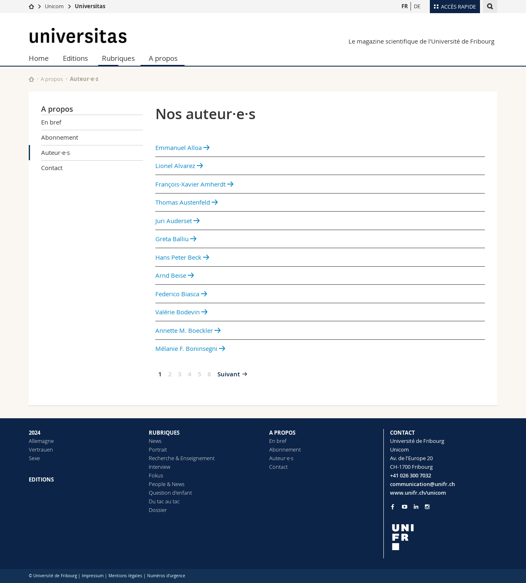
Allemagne (41, 441)
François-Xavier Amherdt (194, 184)
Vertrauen (41, 449)
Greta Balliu (175, 239)
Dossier (158, 510)
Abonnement (59, 137)
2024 (34, 432)
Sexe (34, 458)
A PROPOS (282, 432)
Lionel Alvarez (179, 165)
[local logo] (444, 537)
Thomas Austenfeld (186, 202)
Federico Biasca (181, 294)
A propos (163, 58)
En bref (51, 122)
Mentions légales (125, 575)
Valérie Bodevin (181, 312)
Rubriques (118, 58)
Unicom (54, 6)
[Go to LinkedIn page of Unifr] (416, 506)
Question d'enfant (170, 492)
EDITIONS (41, 479)
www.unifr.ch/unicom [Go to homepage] (418, 492)
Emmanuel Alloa (182, 147)
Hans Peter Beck (182, 257)
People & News (167, 484)
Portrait (158, 449)
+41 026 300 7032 (410, 475)
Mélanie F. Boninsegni (190, 348)
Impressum (93, 575)
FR (404, 6)
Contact (51, 168)
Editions (75, 58)
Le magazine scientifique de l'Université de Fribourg (421, 41)
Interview (159, 466)
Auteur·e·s (55, 152)
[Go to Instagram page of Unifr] (427, 506)
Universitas (90, 6)
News (155, 441)
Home (39, 58)
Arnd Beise (174, 275)
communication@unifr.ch (422, 484)
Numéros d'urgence (166, 575)
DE (417, 6)
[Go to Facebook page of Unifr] (392, 506)
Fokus (156, 475)
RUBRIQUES (164, 432)
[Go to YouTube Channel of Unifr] (404, 506)
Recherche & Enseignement (182, 458)
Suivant (228, 374)
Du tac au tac (164, 501)
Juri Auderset (177, 221)
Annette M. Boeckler (188, 330)
